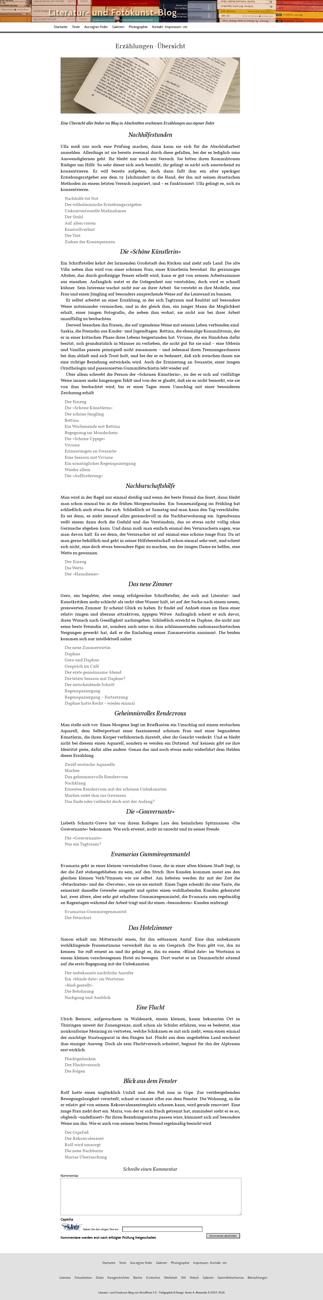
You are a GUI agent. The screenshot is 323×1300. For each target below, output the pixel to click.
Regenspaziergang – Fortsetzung (96, 697)
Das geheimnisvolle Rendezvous (96, 776)
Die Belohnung (79, 991)
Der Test (73, 235)
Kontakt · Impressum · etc (170, 27)
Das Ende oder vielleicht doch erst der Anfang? (110, 801)
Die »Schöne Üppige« (85, 438)
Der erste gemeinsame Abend (93, 672)
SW (183, 1278)
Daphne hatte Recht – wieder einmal (100, 703)
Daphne (72, 653)
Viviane (72, 445)
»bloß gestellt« (79, 985)
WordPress (145, 1292)
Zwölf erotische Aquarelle (90, 764)
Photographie (138, 27)
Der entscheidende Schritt (90, 684)
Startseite (61, 27)
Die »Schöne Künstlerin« (89, 407)
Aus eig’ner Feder (96, 27)
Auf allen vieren (80, 223)
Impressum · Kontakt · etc (210, 1263)
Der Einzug (75, 401)
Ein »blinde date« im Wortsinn (94, 978)
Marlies (72, 770)
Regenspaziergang (82, 690)
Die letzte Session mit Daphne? (95, 678)
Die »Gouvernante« (83, 838)
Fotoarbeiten (83, 1278)
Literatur (65, 1278)
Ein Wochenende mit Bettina (92, 426)
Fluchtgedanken (80, 1058)
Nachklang (75, 783)
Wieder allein (77, 469)
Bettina (72, 420)
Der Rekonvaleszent (84, 1138)
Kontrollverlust (80, 229)
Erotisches (153, 1278)
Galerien (118, 27)
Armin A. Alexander (196, 1292)
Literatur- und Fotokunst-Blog (112, 12)
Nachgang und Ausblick (88, 997)
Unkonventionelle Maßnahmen (95, 210)
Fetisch (194, 1278)
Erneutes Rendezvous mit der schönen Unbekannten (116, 789)
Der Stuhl (74, 216)
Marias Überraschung (86, 1157)
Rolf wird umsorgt (83, 1144)
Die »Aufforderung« (84, 475)
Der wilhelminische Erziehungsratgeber (103, 204)
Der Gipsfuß (77, 1132)
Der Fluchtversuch (82, 1064)
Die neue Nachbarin (84, 1150)
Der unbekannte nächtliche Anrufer (99, 972)
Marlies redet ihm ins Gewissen (95, 795)
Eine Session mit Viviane (89, 457)
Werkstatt (170, 1278)
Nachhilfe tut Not (81, 198)
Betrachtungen (257, 1278)
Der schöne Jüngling (84, 414)
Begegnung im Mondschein (91, 432)
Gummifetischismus (231, 1278)
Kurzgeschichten (118, 1278)
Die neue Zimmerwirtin (88, 647)
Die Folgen (75, 1071)
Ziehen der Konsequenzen (90, 241)
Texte (76, 27)
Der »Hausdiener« (82, 574)
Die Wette (74, 567)
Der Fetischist (78, 917)
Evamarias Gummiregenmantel (96, 911)
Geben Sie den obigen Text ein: (101, 1229)
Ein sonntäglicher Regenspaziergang (100, 463)
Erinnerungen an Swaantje (90, 451)
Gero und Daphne (82, 659)
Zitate (100, 1278)
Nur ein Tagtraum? (83, 844)
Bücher (137, 1278)
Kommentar (70, 1175)
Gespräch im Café (82, 666)
